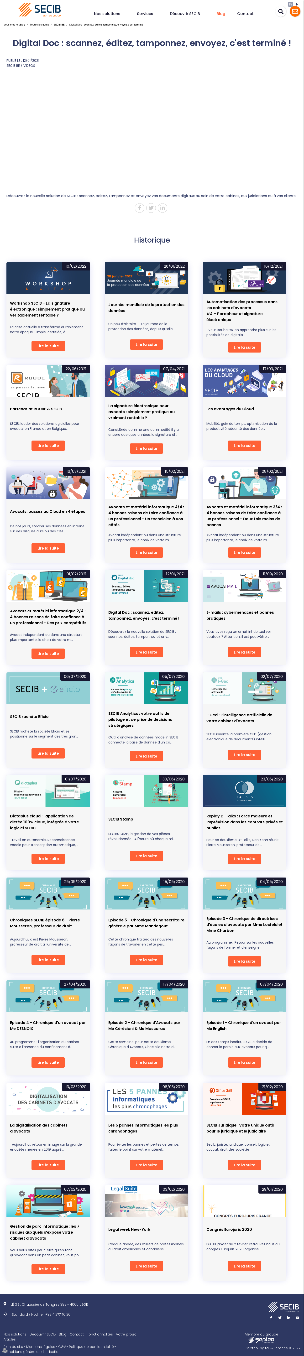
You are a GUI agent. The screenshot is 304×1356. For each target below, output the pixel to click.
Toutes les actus (39, 24)
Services (145, 13)
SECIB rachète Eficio (29, 716)
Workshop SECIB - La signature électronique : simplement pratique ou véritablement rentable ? (47, 309)
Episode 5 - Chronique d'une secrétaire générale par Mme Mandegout (146, 923)
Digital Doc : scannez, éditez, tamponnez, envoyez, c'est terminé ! (106, 24)
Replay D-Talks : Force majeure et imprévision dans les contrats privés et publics (244, 822)
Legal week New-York (129, 1229)
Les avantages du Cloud (230, 409)
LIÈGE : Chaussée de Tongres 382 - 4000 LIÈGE (49, 1304)
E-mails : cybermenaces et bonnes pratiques (240, 615)
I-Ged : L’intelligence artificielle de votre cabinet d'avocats (239, 718)
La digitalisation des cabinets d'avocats (39, 1128)
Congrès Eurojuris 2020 (229, 1229)
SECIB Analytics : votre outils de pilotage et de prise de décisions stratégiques (140, 719)
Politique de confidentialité (91, 1346)
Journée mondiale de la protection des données (146, 307)
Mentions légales (40, 1346)
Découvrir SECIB (185, 13)
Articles (10, 1339)
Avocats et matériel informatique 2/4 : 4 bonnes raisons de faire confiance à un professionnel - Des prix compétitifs (48, 617)
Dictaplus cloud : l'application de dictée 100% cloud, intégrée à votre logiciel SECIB (44, 822)
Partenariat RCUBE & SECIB (36, 409)
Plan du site (13, 1346)
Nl (297, 4)
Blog (221, 13)
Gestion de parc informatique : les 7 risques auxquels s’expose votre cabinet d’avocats (44, 1232)
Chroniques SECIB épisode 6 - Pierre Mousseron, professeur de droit (45, 923)
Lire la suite (48, 345)
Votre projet (126, 1334)
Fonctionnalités (100, 1334)
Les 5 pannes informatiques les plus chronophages (143, 1128)
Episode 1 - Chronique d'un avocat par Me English (243, 1025)
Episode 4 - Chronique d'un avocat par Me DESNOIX (48, 1025)
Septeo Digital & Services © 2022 (273, 1348)
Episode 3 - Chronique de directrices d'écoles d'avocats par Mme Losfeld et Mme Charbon (244, 924)
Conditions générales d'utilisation (32, 1351)
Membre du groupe (261, 1337)
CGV (62, 1346)
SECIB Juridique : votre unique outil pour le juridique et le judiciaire (240, 1128)
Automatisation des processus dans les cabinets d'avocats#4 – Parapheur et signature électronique (242, 310)
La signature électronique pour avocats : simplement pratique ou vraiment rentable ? (141, 412)
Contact (245, 13)
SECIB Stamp (120, 819)
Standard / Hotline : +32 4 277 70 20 (41, 1314)
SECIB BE (59, 24)
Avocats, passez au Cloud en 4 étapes (47, 511)
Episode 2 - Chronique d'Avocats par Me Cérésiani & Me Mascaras (144, 1025)
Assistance (295, 11)
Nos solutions (107, 13)
